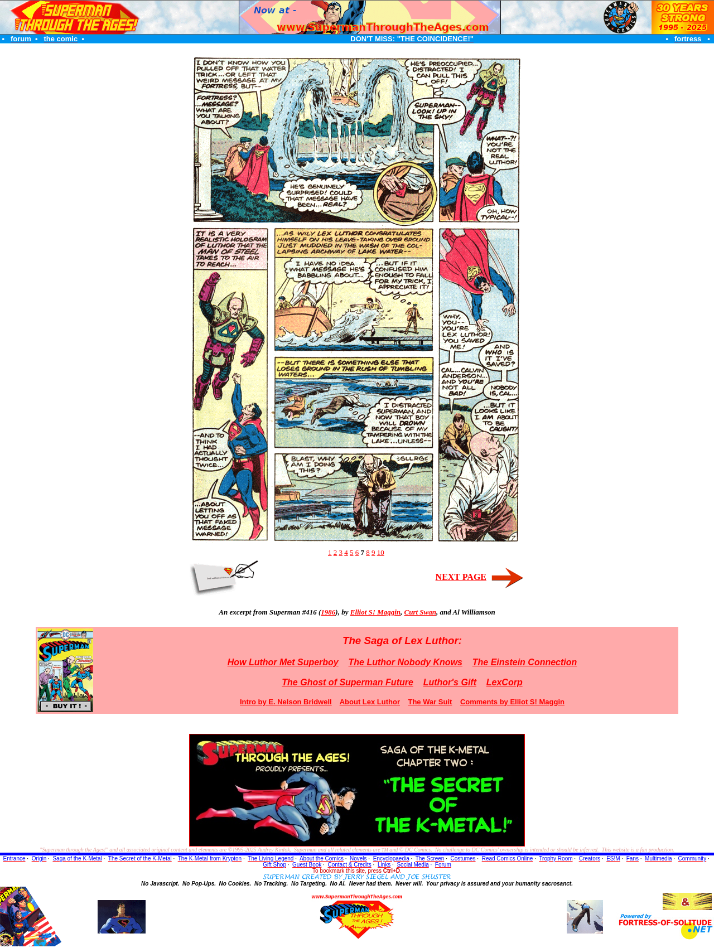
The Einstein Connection (524, 662)
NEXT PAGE (461, 577)
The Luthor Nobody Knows (405, 662)
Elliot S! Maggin (375, 612)
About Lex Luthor (370, 702)
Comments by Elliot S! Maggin (512, 702)
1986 (328, 612)
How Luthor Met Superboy (283, 662)
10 (380, 552)
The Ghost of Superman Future (347, 682)
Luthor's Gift (449, 682)
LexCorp (504, 682)
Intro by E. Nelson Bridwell (286, 702)
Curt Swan (420, 612)
